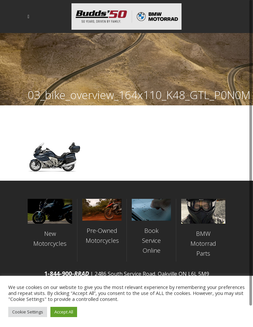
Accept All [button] (63, 312)
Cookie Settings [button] (27, 312)
